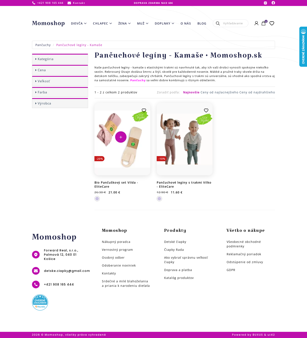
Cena (42, 70)
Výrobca (44, 103)
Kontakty (109, 273)
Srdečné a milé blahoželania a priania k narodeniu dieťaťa (126, 283)
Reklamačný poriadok (244, 254)
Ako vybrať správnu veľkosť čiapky (186, 259)
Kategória (46, 59)
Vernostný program (117, 250)
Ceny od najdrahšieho (257, 92)
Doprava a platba (178, 270)
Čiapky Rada (174, 250)
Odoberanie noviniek (119, 265)
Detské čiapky (175, 242)
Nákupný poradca (116, 242)
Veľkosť (44, 81)
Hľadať (218, 23)
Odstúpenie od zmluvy (245, 262)
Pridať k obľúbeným (143, 110)
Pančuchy (43, 45)
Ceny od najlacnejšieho (220, 92)
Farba (42, 92)
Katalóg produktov (179, 278)
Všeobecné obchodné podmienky (244, 244)
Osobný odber (113, 257)
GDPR (231, 270)
